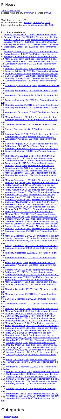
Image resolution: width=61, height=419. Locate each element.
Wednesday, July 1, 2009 (18, 374)
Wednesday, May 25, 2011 (19, 337)
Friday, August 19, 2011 (16, 330)
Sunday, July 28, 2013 (16, 270)
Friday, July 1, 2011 (14, 333)
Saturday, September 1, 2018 (19, 124)
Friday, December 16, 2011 (18, 325)
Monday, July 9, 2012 (15, 313)
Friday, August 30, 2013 (16, 262)
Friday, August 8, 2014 (16, 190)
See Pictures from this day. (43, 34)
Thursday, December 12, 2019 (20, 90)
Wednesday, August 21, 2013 (19, 265)
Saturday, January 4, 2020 (18, 76)
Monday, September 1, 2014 (19, 180)
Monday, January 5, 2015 (17, 173)
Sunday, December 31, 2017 (19, 129)
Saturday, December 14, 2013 (19, 231)
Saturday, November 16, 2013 (19, 240)
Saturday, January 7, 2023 (16, 42)
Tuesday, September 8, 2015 (19, 151)
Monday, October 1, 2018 (17, 117)
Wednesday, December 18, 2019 (21, 85)
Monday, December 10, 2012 (19, 294)
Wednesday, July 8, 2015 (17, 160)
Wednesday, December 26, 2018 (21, 112)
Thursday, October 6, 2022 (17, 56)
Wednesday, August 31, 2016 (19, 139)
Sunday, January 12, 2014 (18, 226)
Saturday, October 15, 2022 (17, 51)
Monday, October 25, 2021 (18, 73)
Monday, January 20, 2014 (18, 224)
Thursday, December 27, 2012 (20, 289)
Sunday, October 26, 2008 (19, 379)
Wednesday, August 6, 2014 (19, 192)
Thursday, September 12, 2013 (20, 253)
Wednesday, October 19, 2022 (19, 47)
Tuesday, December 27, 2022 (18, 44)
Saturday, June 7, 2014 (16, 197)
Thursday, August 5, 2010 (18, 347)
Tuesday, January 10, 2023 (17, 39)
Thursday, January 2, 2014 (18, 228)
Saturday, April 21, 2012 (16, 318)
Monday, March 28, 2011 (18, 345)
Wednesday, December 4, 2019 (20, 95)
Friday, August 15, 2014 (16, 185)
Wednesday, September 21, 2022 (21, 64)
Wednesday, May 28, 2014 (18, 199)
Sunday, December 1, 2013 (18, 238)
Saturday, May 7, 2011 (17, 342)
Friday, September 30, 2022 (18, 61)
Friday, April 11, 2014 (15, 211)
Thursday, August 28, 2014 (18, 182)
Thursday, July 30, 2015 (16, 156)
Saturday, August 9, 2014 (17, 187)
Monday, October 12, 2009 (19, 371)
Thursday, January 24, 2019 (18, 105)
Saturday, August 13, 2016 (18, 144)
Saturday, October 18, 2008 (19, 383)
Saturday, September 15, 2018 (20, 119)
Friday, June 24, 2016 (15, 146)
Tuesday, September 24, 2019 (19, 100)
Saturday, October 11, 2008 (19, 388)
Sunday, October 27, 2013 (18, 245)
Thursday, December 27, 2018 (20, 107)
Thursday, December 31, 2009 (21, 362)
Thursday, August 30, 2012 (18, 308)
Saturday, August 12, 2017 (18, 134)
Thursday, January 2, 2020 (18, 78)
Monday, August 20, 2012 (17, 311)
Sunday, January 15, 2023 (41, 25)
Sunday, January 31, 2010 (19, 352)
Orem (29, 13)
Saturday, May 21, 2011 (17, 340)
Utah (48, 13)
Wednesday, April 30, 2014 (18, 204)
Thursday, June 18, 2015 (17, 170)
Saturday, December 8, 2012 (19, 299)
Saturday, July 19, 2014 (16, 194)
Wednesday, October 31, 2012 (20, 303)
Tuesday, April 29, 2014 (16, 207)
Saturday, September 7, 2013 (19, 257)
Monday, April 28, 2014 (16, 209)
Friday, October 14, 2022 (16, 54)
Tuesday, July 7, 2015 (15, 163)
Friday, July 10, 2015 (15, 158)
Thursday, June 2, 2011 (16, 335)
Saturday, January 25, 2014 (18, 221)
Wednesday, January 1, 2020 (19, 81)
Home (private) (11, 416)
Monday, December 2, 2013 (18, 236)
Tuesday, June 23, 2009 (18, 376)
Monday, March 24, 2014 (17, 214)
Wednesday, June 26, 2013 (18, 274)
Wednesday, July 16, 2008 (19, 396)
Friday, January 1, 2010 (17, 359)
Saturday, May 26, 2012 (16, 316)
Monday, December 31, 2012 (19, 284)
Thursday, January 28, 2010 (20, 354)
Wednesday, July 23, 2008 (19, 393)
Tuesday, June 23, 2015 (16, 168)
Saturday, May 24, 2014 (16, 202)
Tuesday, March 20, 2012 (17, 320)
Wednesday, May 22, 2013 (18, 277)
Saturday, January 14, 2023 (17, 37)
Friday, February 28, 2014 (17, 216)
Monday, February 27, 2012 (18, 323)
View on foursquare (10, 10)
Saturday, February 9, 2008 (37, 22)
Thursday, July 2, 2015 (16, 165)
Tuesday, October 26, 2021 (18, 71)
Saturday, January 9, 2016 (18, 148)
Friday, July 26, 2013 (15, 272)
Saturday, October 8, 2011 (18, 328)
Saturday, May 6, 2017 (16, 136)
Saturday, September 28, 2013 (20, 248)
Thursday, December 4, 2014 (19, 175)
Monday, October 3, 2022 (17, 59)
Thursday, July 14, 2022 (16, 68)
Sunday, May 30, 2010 (17, 350)
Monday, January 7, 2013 (17, 282)
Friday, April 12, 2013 (15, 279)
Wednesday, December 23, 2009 (22, 367)
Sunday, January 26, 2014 (18, 219)
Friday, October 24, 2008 (18, 381)
